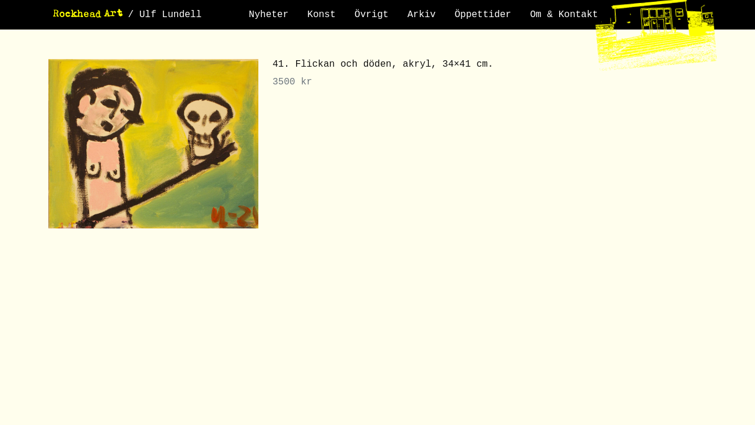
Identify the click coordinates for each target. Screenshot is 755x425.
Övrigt (371, 14)
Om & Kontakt (564, 14)
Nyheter (268, 14)
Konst (321, 14)
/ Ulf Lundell (165, 14)
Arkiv (422, 14)
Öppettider (483, 14)
